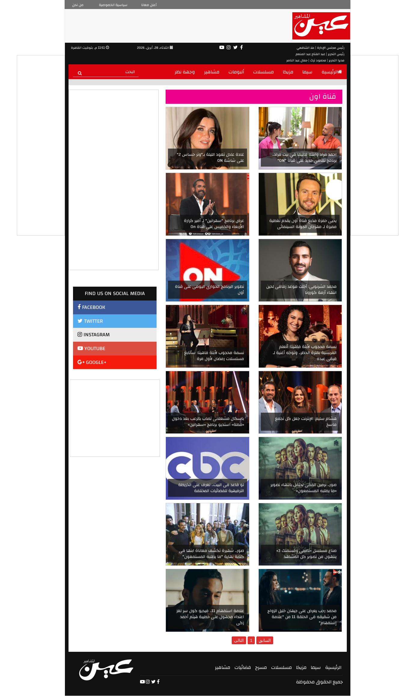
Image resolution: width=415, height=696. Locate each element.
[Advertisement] (115, 417)
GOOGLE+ (92, 362)
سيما (307, 71)
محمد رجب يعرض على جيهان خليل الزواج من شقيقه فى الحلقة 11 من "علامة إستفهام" (302, 617)
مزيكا (288, 71)
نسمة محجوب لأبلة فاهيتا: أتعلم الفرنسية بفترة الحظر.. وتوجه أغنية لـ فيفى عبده (305, 353)
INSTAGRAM (94, 335)
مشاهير (211, 71)
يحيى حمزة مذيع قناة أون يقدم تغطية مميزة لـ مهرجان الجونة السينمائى (303, 224)
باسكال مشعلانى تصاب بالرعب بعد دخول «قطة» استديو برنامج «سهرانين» (208, 422)
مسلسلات (263, 71)
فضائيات (242, 667)
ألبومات (236, 71)
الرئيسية (332, 71)
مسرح (261, 667)
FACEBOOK (91, 307)
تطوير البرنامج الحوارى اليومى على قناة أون (209, 290)
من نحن (78, 5)
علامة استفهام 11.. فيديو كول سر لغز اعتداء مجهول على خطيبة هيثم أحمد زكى (210, 617)
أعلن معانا (149, 5)
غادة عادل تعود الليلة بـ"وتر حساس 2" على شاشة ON (210, 158)
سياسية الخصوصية (113, 5)
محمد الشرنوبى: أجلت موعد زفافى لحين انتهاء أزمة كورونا (301, 290)
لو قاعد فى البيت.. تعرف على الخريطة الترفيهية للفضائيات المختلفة (211, 488)
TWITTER (90, 321)
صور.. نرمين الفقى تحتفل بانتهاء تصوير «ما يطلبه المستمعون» (303, 488)
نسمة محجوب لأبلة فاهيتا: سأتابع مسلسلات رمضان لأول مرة (214, 356)
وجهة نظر (185, 71)
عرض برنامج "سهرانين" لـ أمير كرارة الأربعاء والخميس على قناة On (214, 224)
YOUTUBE (91, 348)
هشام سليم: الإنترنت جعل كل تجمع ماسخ (306, 422)
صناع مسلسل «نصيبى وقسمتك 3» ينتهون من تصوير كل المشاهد (306, 554)
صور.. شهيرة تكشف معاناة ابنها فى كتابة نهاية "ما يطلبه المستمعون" (211, 554)
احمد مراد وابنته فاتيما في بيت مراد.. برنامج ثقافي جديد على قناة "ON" (304, 158)
